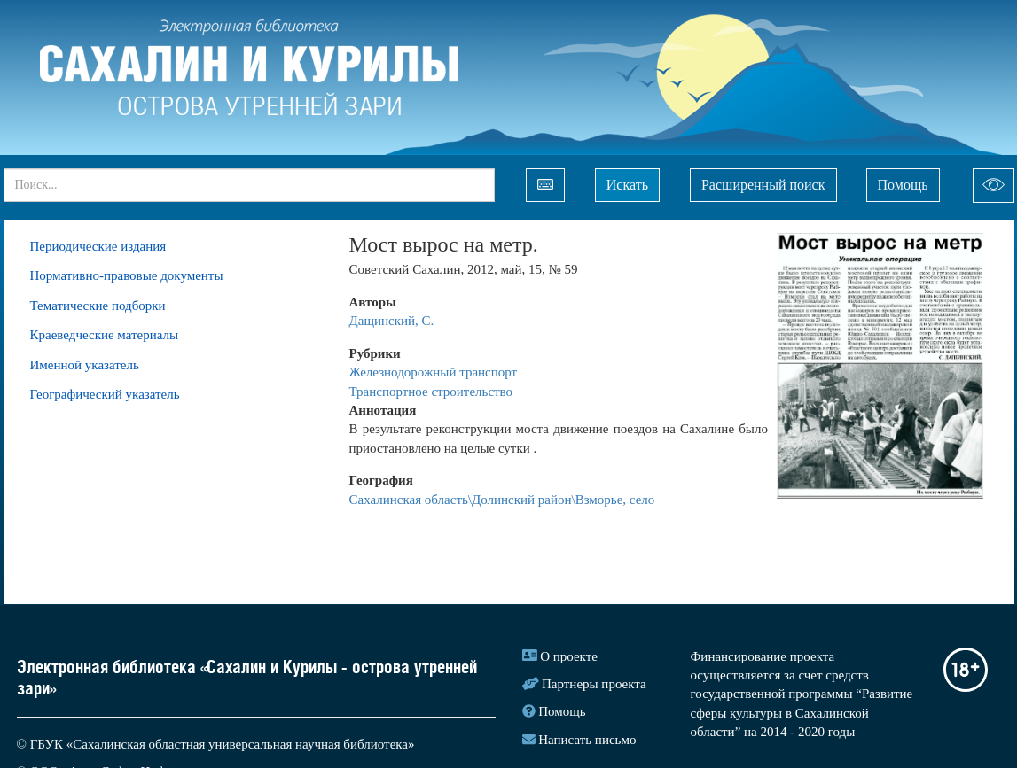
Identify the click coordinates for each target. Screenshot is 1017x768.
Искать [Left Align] (627, 184)
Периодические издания (98, 246)
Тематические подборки (98, 306)
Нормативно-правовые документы (126, 275)
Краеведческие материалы (104, 335)
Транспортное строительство (431, 391)
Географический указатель (105, 394)
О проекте (569, 656)
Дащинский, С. (391, 321)
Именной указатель (84, 365)
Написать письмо (587, 740)
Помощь (903, 184)
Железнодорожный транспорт (434, 372)
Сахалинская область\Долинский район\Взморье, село (502, 500)
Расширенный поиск (763, 184)
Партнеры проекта (594, 684)
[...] (249, 185)
